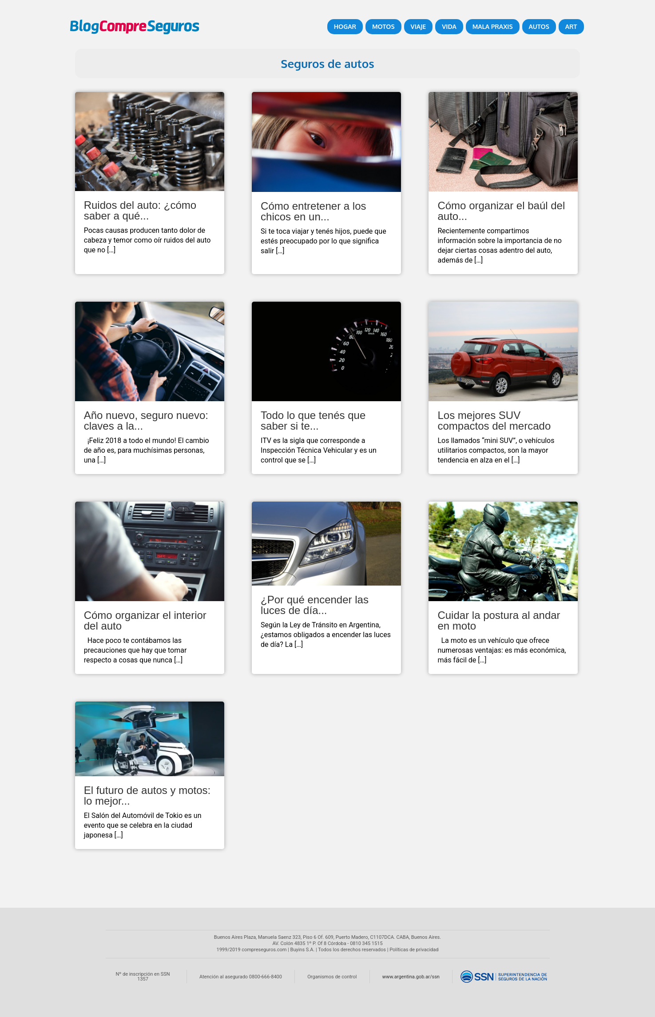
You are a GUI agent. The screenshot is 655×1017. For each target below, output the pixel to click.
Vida (449, 26)
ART (571, 26)
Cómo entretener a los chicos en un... (313, 211)
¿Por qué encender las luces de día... (315, 605)
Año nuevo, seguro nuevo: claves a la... (146, 420)
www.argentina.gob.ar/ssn (411, 977)
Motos (383, 26)
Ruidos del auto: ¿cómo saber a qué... (140, 210)
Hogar (345, 26)
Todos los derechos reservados (352, 950)
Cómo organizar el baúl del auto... (501, 210)
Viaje (418, 26)
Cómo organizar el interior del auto (145, 620)
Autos (539, 26)
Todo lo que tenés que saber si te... (313, 420)
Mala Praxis (492, 26)
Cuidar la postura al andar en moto (498, 620)
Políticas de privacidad (413, 950)
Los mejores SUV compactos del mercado (494, 420)
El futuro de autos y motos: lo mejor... (147, 795)
